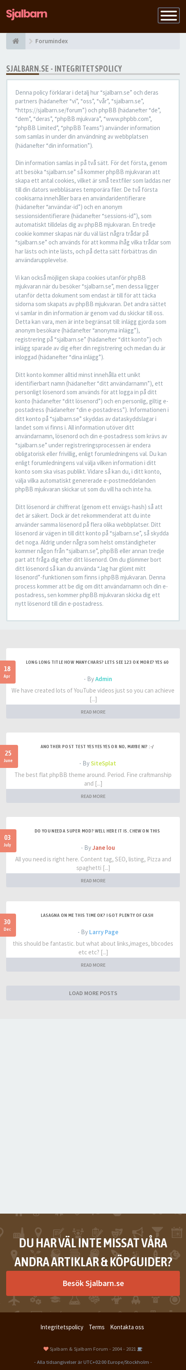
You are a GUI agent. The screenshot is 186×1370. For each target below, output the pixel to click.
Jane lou (103, 847)
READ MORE (93, 712)
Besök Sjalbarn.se (93, 1283)
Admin (103, 679)
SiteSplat (103, 763)
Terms (97, 1327)
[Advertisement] (93, 1116)
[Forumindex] (15, 41)
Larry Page (103, 932)
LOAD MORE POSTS (93, 993)
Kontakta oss (127, 1327)
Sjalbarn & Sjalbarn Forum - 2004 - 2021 (93, 1348)
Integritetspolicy (61, 1327)
